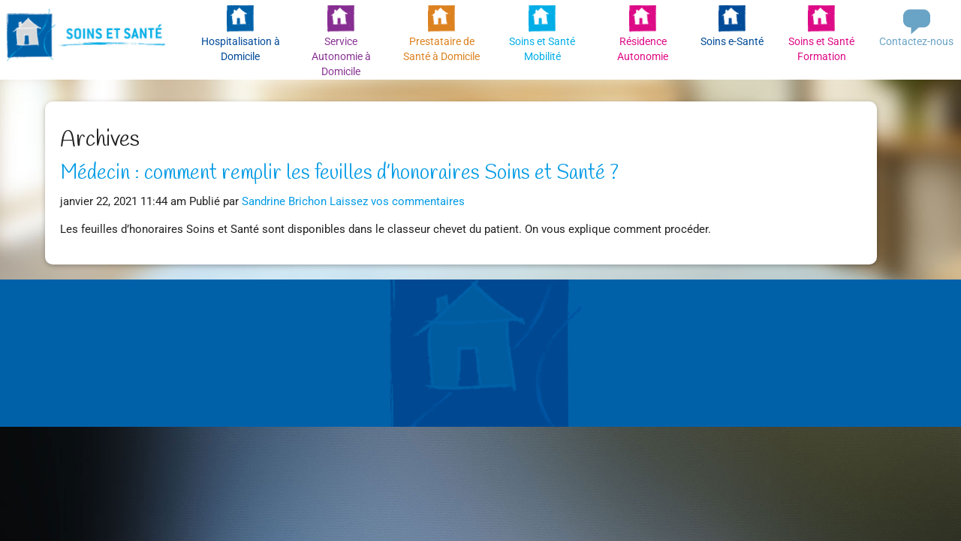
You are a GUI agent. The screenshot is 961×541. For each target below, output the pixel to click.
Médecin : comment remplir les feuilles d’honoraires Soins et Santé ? (339, 173)
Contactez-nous (916, 41)
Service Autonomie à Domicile (341, 53)
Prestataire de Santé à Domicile (441, 48)
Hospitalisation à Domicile (240, 48)
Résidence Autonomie (642, 48)
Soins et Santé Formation (821, 48)
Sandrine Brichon (284, 201)
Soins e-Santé (732, 41)
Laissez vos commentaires (397, 201)
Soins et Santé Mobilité (542, 48)
